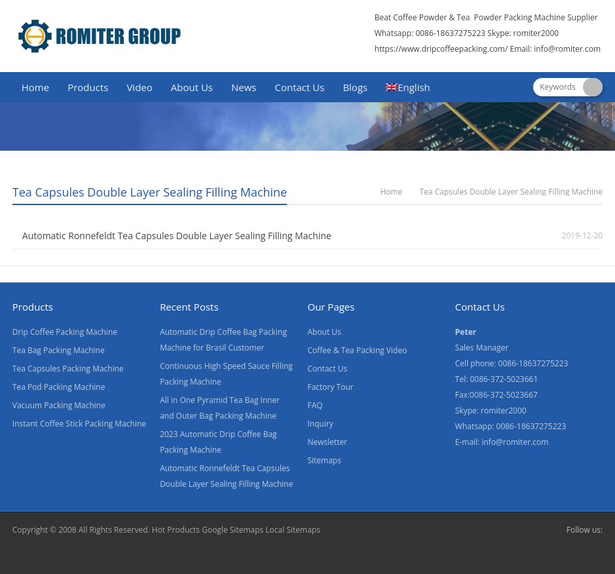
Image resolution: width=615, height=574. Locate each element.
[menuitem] (408, 88)
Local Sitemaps (292, 529)
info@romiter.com (568, 48)
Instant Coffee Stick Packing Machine (79, 423)
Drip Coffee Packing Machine (64, 331)
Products (87, 87)
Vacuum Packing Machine (58, 405)
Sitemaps (324, 460)
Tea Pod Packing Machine (58, 386)
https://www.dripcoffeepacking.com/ (441, 48)
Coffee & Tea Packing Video (357, 350)
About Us (192, 87)
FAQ (314, 405)
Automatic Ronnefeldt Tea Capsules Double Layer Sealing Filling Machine (176, 235)
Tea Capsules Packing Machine (68, 368)
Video (139, 87)
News (244, 87)
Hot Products (176, 529)
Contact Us (300, 87)
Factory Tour (330, 386)
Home (35, 87)
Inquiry (320, 423)
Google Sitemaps (232, 529)
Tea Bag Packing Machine (58, 350)
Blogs (355, 87)
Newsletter (327, 442)
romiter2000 (536, 33)
